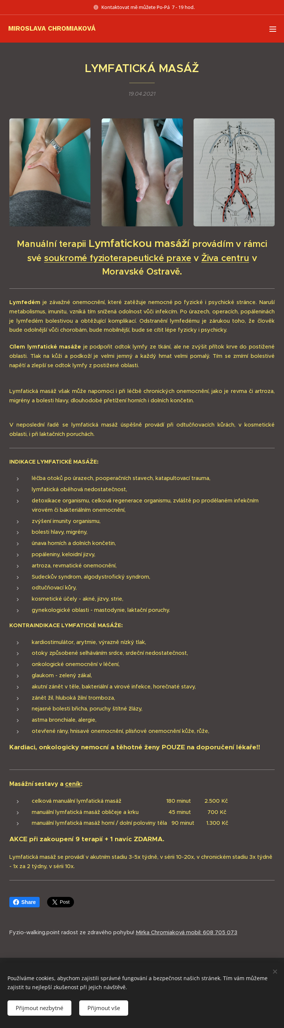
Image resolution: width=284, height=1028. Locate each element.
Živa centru (225, 258)
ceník (73, 783)
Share (24, 902)
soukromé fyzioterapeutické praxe (117, 258)
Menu (272, 29)
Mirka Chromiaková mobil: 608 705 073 (186, 932)
